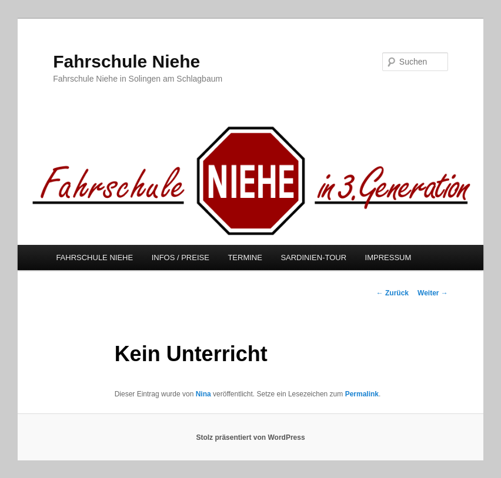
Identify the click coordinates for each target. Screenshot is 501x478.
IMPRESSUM (388, 257)
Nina (203, 394)
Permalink (362, 394)
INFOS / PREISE (180, 257)
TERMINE (245, 257)
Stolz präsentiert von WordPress (250, 437)
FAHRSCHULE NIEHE (94, 257)
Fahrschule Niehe (126, 61)
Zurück (392, 293)
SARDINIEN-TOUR (313, 257)
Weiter (433, 293)
